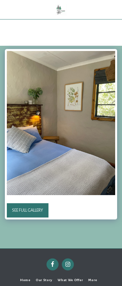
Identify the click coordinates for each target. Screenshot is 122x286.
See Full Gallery (27, 210)
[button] (7, 9)
